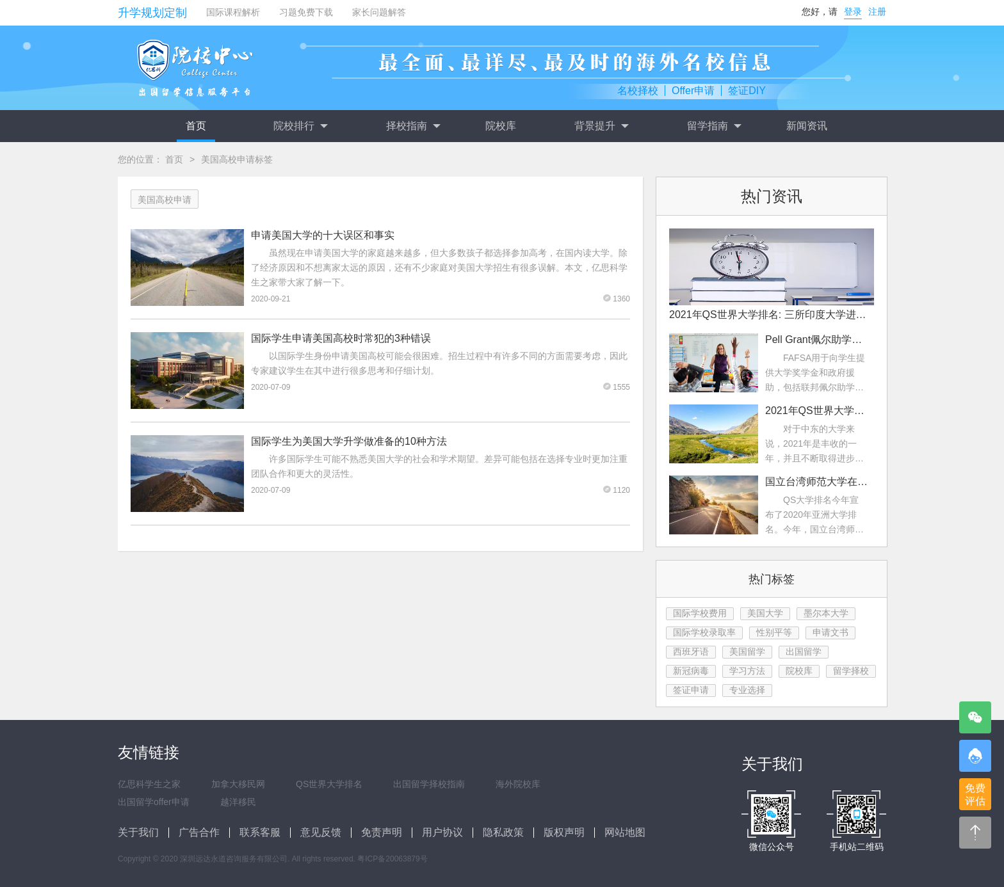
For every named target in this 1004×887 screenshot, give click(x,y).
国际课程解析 (233, 12)
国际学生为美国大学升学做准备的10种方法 (349, 441)
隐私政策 (503, 832)
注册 (877, 11)
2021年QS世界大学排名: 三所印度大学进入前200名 (771, 314)
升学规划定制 (152, 12)
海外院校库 (518, 784)
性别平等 (774, 632)
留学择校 (851, 671)
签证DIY (747, 90)
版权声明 (564, 832)
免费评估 (975, 794)
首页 (196, 125)
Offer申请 (693, 90)
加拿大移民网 (238, 784)
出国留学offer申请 (154, 802)
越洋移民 (238, 802)
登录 (853, 11)
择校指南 (413, 126)
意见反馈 (320, 832)
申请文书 (830, 632)
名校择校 (637, 90)
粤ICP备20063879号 (392, 858)
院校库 (500, 125)
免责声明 (381, 832)
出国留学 (804, 651)
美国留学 (747, 651)
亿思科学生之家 (149, 784)
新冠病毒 (691, 671)
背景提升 (601, 126)
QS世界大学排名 (329, 784)
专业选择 (747, 690)
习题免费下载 (306, 12)
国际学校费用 (700, 613)
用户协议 (442, 832)
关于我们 (138, 832)
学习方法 (747, 671)
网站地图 (624, 832)
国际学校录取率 (704, 632)
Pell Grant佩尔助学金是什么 (816, 339)
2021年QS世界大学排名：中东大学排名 (816, 410)
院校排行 (300, 126)
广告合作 (199, 832)
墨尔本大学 (826, 613)
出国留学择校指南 (429, 784)
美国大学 (765, 613)
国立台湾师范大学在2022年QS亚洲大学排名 (816, 481)
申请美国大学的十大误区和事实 (322, 235)
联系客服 (259, 832)
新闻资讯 (806, 125)
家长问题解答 (379, 12)
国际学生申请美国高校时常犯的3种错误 (341, 338)
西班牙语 (691, 651)
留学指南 (714, 126)
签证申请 (691, 690)
